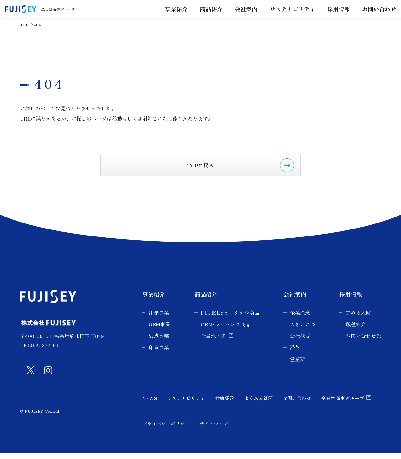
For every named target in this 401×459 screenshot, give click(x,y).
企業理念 (300, 318)
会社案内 (251, 19)
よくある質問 (258, 403)
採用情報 (336, 19)
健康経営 (224, 403)
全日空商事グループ (342, 403)
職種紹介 (356, 329)
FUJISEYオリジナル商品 (230, 318)
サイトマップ (214, 428)
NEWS (149, 403)
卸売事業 (159, 318)
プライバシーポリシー (166, 428)
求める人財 (358, 318)
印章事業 (159, 353)
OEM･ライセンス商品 (226, 329)
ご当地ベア (213, 341)
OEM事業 (159, 329)
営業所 (297, 364)
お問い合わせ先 (363, 341)
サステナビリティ (294, 19)
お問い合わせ (374, 19)
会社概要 (300, 341)
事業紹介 (153, 300)
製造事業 (159, 341)
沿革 (295, 353)
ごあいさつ (302, 329)
